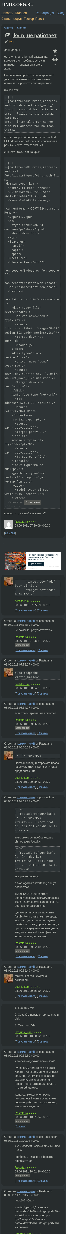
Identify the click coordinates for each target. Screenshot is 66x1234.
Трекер (29, 19)
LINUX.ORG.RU (17, 4)
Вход (60, 13)
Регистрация (45, 13)
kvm (11, 41)
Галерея (21, 13)
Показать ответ (25, 610)
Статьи (6, 19)
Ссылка (10, 533)
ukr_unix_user (24, 1032)
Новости (7, 13)
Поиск (39, 19)
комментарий (26, 620)
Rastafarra (21, 521)
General (22, 27)
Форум (17, 19)
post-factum (22, 601)
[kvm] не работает (34, 35)
